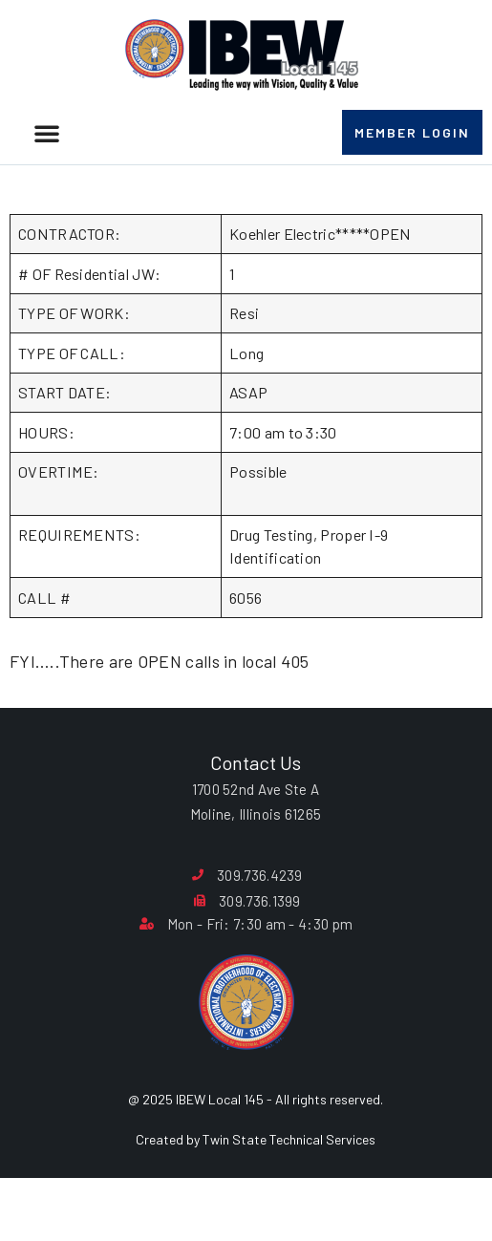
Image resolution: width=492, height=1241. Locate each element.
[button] (47, 133)
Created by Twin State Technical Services (255, 1188)
